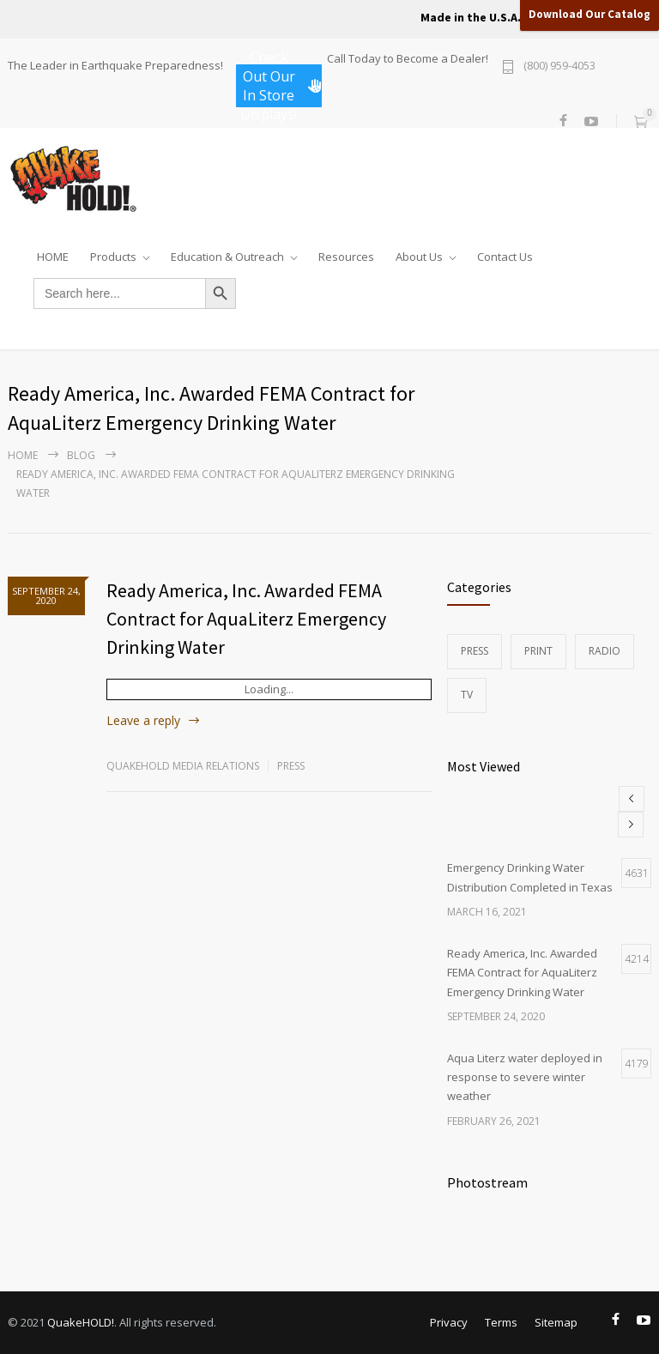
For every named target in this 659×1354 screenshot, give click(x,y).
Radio (604, 651)
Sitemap (556, 1322)
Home (23, 455)
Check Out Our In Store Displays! (281, 85)
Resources (346, 253)
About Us (419, 253)
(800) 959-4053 (559, 66)
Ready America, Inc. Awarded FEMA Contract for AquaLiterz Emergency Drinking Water (246, 618)
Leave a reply (143, 720)
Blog (81, 455)
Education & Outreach (227, 253)
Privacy (449, 1322)
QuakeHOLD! (80, 1322)
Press (291, 766)
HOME (53, 253)
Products (113, 253)
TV (467, 694)
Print (538, 651)
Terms (501, 1322)
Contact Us (505, 253)
